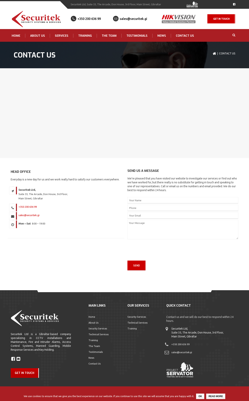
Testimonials (136, 36)
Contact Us (185, 36)
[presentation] (145, 250)
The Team (109, 36)
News (161, 36)
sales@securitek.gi (133, 18)
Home (16, 36)
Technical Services (99, 334)
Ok (200, 396)
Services (61, 36)
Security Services (98, 328)
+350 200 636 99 (89, 18)
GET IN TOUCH (24, 373)
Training (85, 36)
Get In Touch (221, 19)
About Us (37, 36)
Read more (216, 396)
